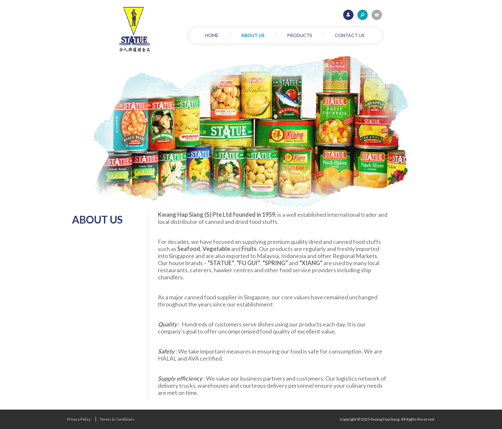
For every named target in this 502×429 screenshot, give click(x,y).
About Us (252, 35)
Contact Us (349, 35)
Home (212, 35)
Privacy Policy (79, 419)
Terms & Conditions (117, 419)
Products (299, 35)
